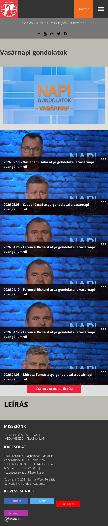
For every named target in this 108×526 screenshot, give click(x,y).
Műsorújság (59, 23)
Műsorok (42, 23)
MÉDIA (8, 435)
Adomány (84, 9)
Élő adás (27, 23)
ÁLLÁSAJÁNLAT (35, 438)
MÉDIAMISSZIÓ (14, 438)
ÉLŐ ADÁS (21, 435)
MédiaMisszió (78, 23)
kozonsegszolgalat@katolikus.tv (24, 472)
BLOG (34, 435)
